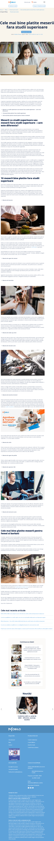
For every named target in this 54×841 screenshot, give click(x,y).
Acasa (1, 9)
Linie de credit (31, 745)
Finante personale (13, 9)
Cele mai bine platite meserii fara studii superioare (32, 9)
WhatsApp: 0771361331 (33, 785)
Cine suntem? (12, 739)
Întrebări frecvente (13, 766)
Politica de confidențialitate (15, 772)
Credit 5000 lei (31, 742)
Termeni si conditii (13, 769)
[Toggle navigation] (44, 2)
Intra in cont (27, 2)
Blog (6, 9)
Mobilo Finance (18, 34)
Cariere (10, 745)
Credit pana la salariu (33, 747)
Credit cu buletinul (32, 739)
